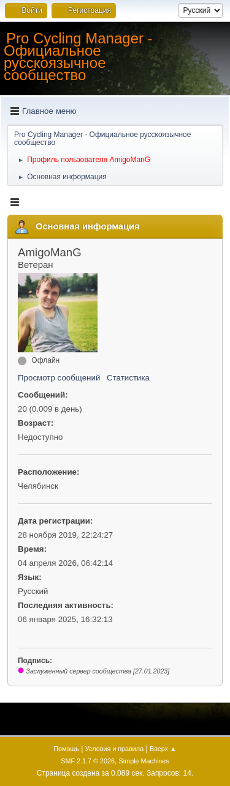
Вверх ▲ (163, 748)
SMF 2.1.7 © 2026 (88, 761)
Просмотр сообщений (59, 377)
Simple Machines (144, 761)
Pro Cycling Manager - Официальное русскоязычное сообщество (78, 56)
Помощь (66, 748)
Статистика (128, 377)
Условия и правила (114, 748)
